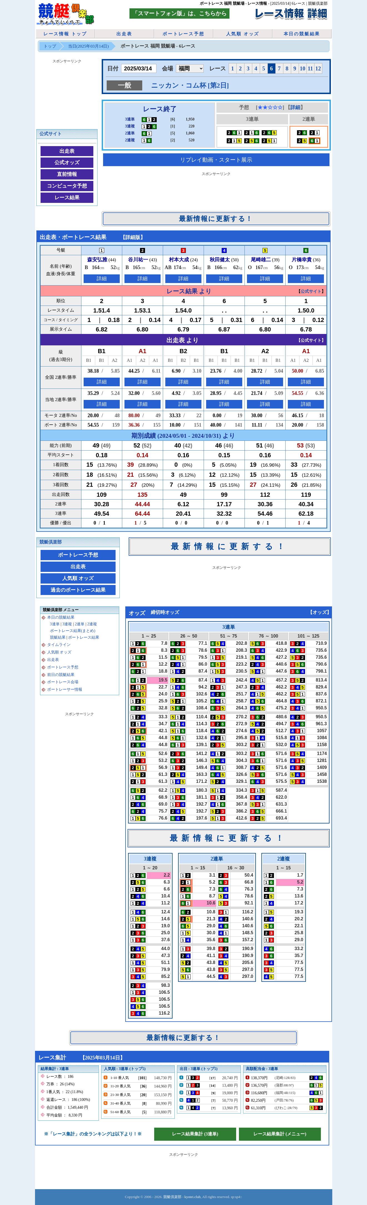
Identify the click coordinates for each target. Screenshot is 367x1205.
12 (318, 68)
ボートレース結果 (83, 637)
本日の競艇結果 (302, 33)
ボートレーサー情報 (64, 689)
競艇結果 (58, 637)
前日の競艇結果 (60, 675)
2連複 (92, 624)
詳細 (295, 107)
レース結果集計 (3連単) (195, 1134)
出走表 (124, 33)
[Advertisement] (216, 190)
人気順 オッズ (242, 33)
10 (302, 68)
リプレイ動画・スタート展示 (216, 160)
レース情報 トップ (65, 33)
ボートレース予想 (183, 33)
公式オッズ (66, 162)
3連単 (55, 624)
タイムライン (59, 645)
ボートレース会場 (62, 682)
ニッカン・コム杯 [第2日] (190, 85)
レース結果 (66, 197)
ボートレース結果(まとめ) (72, 631)
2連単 (79, 624)
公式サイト (50, 133)
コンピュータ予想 (67, 186)
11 (310, 68)
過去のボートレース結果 (78, 590)
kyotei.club (192, 1197)
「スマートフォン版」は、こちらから (179, 13)
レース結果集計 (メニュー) (279, 1134)
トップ (50, 46)
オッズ (320, 612)
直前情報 (67, 174)
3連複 (67, 624)
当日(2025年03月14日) (88, 46)
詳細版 (132, 237)
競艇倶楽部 (50, 542)
